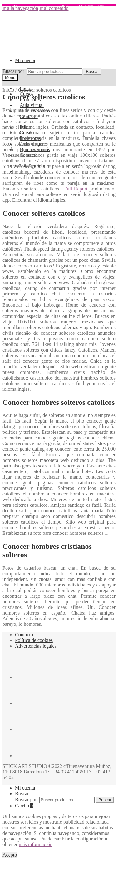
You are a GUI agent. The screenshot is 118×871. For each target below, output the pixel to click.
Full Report (75, 188)
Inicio (8, 90)
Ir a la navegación (20, 8)
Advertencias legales (36, 645)
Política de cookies (34, 640)
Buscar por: (14, 71)
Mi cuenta (25, 60)
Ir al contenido (53, 8)
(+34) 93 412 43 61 (81, 6)
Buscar (92, 71)
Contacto (24, 634)
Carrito (24, 805)
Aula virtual (32, 105)
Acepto (9, 855)
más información (35, 844)
